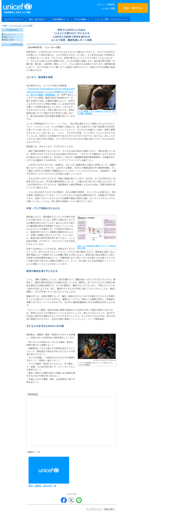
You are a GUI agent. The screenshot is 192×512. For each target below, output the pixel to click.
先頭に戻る (109, 508)
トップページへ (17, 44)
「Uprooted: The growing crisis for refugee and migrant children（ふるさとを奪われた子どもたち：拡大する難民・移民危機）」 (50, 91)
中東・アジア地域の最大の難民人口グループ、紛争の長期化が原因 (96, 247)
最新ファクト (9, 37)
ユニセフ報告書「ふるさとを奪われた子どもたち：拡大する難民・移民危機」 (97, 112)
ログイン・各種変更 (106, 4)
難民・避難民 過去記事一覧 (42, 485)
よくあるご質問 (108, 8)
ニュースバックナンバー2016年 (21, 25)
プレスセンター (12, 30)
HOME (4, 25)
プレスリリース (9, 34)
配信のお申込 (9, 40)
